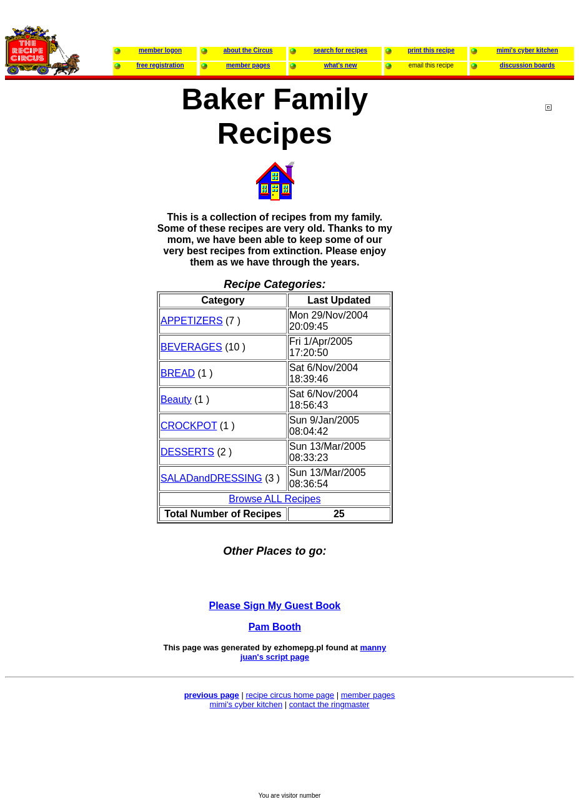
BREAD (178, 373)
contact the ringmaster (329, 704)
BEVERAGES (191, 347)
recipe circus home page (289, 695)
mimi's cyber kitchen (246, 704)
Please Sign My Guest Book (275, 605)
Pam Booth (275, 627)
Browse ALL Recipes (274, 499)
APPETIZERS (192, 320)
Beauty (176, 399)
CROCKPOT (189, 425)
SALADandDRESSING (211, 478)
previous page (211, 695)
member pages (368, 695)
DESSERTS (187, 452)
